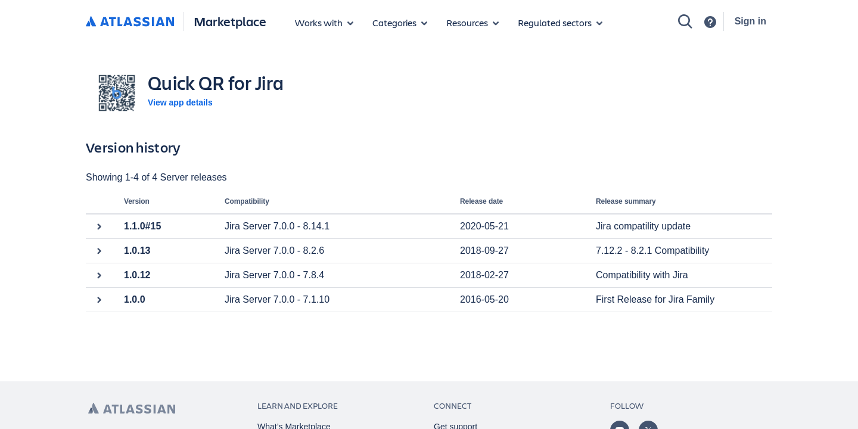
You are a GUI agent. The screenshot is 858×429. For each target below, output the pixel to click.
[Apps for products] (324, 22)
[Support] (710, 22)
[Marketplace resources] (472, 22)
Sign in (750, 21)
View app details (180, 102)
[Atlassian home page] (132, 408)
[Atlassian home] (130, 22)
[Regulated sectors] (560, 22)
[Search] (685, 21)
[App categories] (400, 22)
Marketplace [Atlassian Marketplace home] (230, 21)
